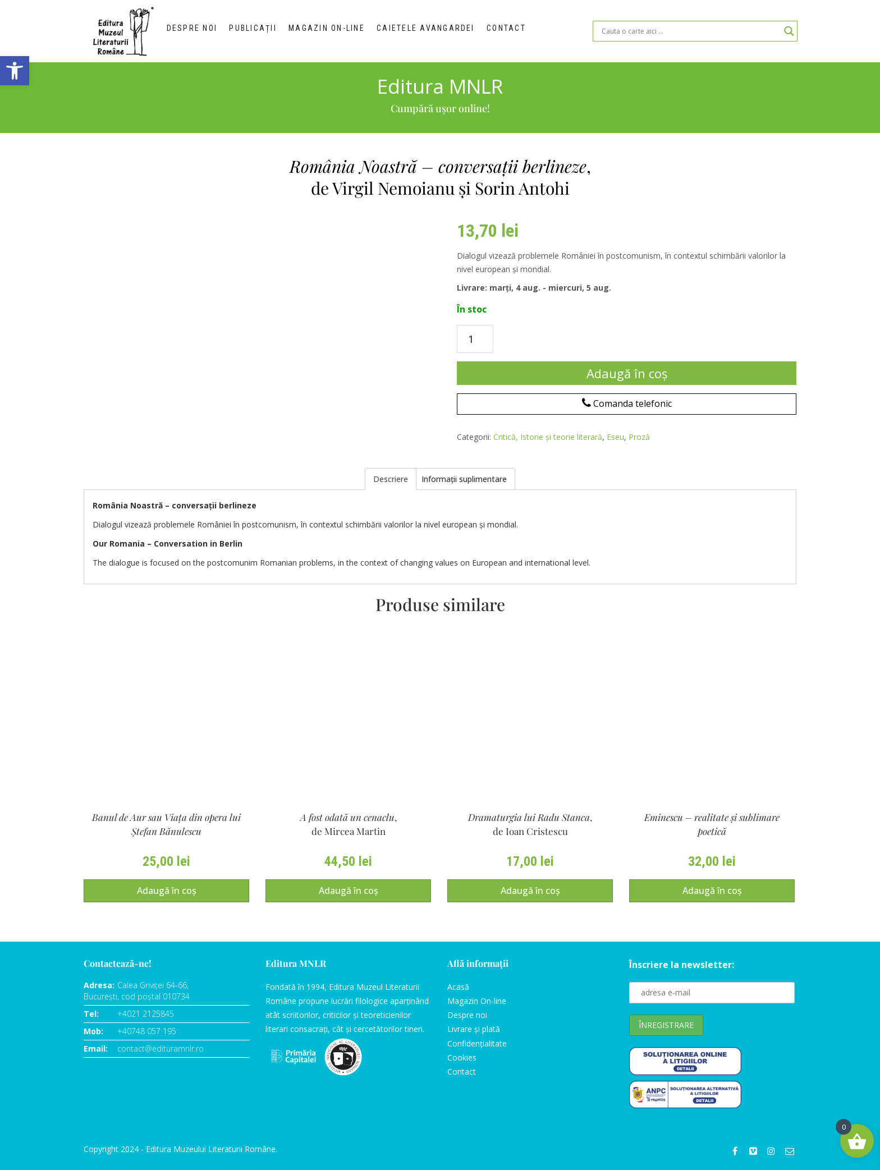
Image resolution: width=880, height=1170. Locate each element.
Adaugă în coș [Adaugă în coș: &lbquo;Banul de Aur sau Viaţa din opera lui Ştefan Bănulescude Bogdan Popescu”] (166, 890)
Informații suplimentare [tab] (464, 479)
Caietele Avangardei (433, 31)
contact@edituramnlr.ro (160, 1048)
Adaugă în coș (626, 373)
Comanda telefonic (627, 403)
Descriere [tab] (390, 479)
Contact (515, 31)
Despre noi (195, 31)
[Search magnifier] (789, 31)
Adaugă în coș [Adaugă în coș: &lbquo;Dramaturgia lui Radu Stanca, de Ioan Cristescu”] (530, 890)
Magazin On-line (476, 1000)
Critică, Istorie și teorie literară (547, 437)
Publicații (260, 31)
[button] (14, 70)
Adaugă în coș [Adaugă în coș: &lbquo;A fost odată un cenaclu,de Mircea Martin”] (348, 890)
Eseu (615, 437)
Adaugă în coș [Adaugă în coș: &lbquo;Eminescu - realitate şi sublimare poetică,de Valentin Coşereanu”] (712, 890)
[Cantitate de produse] (475, 339)
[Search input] (690, 31)
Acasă (458, 986)
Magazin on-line (335, 31)
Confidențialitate (477, 1043)
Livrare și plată (473, 1029)
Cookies (461, 1057)
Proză (639, 437)
